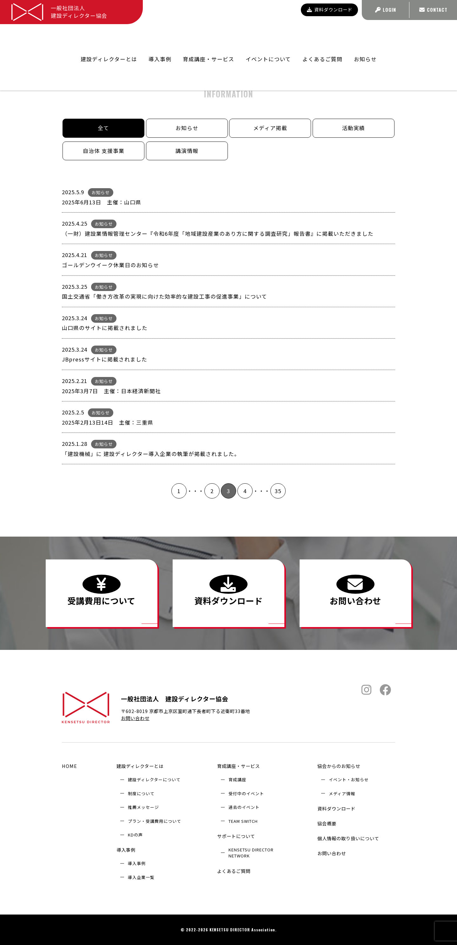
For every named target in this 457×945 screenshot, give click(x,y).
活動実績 (353, 128)
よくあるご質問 (322, 37)
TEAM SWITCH (243, 821)
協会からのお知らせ (338, 766)
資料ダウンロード (329, 9)
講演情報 (187, 151)
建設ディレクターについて (154, 780)
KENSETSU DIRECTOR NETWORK (251, 853)
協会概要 (326, 823)
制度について (141, 793)
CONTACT (433, 9)
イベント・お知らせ (349, 780)
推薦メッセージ (143, 807)
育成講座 (237, 780)
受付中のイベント (246, 793)
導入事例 (126, 850)
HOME (69, 766)
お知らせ (365, 37)
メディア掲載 (270, 128)
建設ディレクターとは (139, 766)
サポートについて (236, 836)
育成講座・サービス (238, 766)
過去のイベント (244, 807)
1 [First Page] (179, 491)
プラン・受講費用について (154, 821)
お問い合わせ (135, 718)
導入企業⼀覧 (141, 877)
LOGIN (385, 9)
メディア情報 (342, 793)
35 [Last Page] (278, 491)
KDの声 (135, 835)
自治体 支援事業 (103, 151)
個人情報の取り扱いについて (348, 838)
